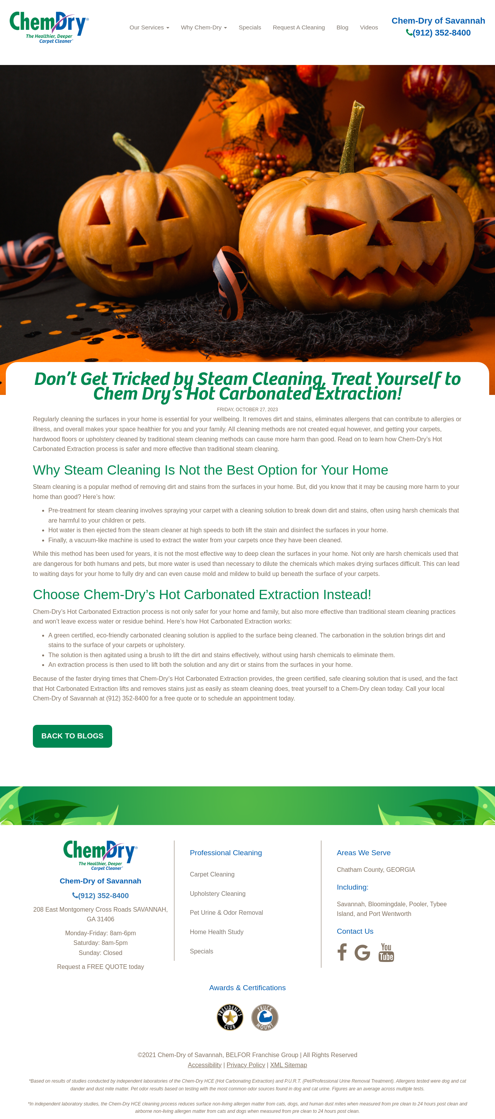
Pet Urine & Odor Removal (226, 912)
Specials (250, 27)
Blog (342, 27)
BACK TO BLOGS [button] (72, 736)
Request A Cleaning (299, 27)
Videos (369, 27)
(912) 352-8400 (438, 33)
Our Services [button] (149, 27)
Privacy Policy (246, 1065)
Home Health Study (217, 932)
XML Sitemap (288, 1065)
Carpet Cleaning (212, 874)
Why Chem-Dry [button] (204, 27)
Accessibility (205, 1065)
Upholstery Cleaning (218, 893)
